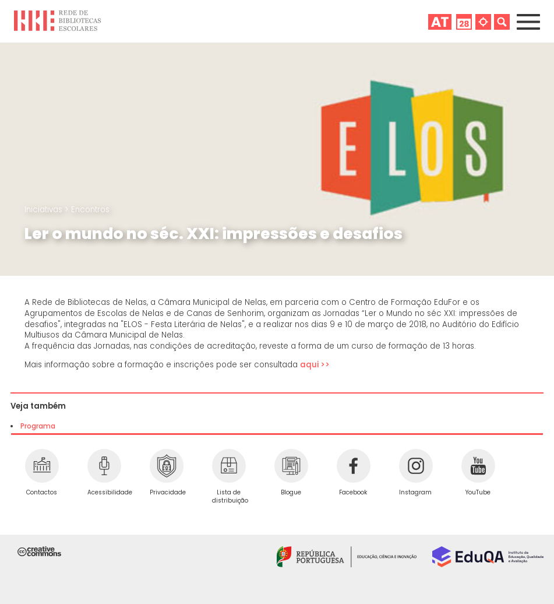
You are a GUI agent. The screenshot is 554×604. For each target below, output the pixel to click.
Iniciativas (44, 209)
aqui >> (315, 364)
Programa (37, 426)
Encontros (90, 209)
